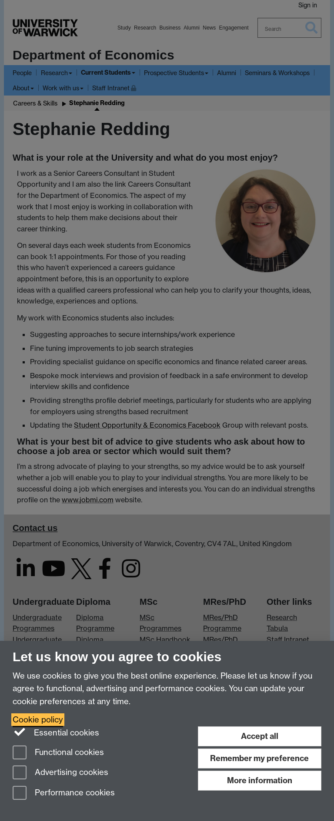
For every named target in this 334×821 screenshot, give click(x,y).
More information (259, 780)
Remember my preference (259, 758)
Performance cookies (64, 793)
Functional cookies (58, 753)
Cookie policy (38, 720)
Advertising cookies (60, 773)
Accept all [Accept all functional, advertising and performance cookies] (259, 736)
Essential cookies (56, 732)
